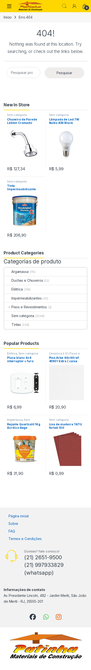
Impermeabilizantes (22, 298)
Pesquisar (64, 73)
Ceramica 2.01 (58, 353)
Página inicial (18, 516)
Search (64, 6)
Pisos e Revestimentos (25, 307)
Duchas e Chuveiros (23, 280)
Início (8, 17)
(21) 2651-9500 (43, 557)
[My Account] (74, 6)
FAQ (11, 531)
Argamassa (16, 272)
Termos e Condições (24, 539)
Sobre (13, 523)
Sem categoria (17, 115)
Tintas (12, 324)
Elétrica (13, 289)
